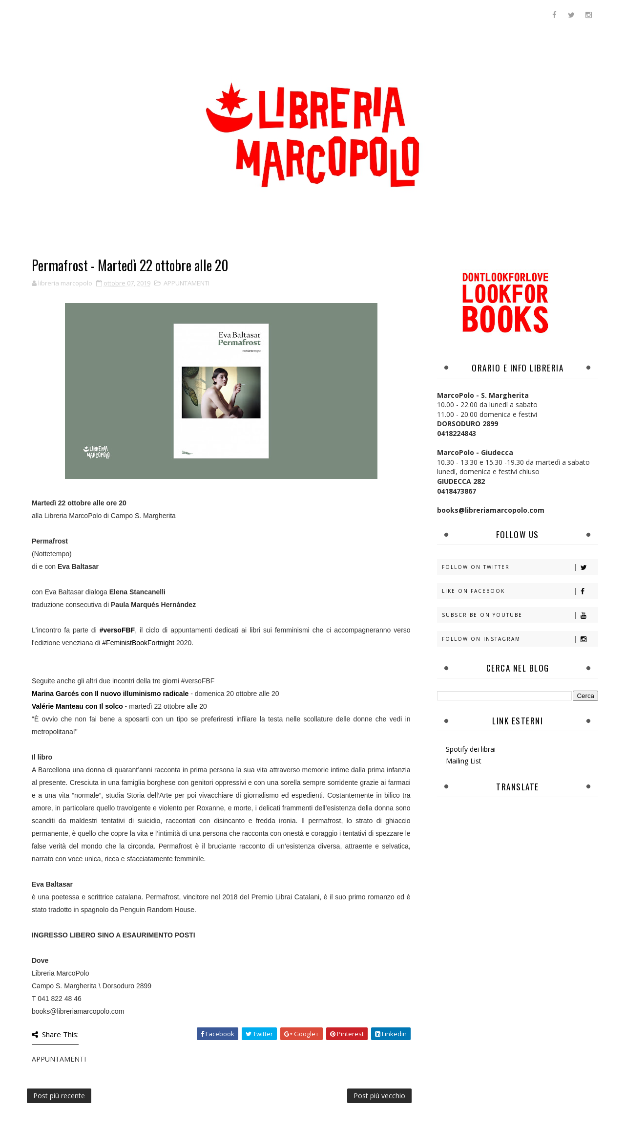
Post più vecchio (379, 1095)
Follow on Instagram (520, 639)
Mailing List (463, 760)
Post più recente (59, 1095)
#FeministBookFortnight (138, 643)
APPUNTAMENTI (186, 283)
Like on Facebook (520, 591)
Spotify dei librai (471, 749)
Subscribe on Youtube (520, 615)
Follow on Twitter (520, 567)
